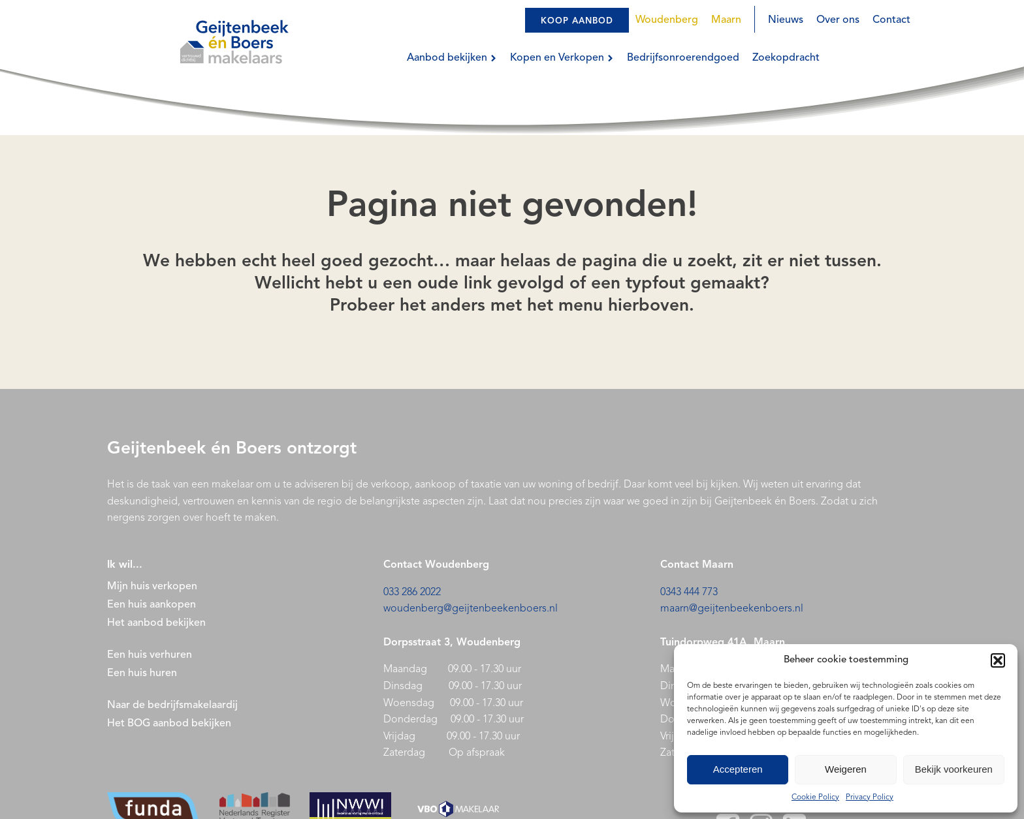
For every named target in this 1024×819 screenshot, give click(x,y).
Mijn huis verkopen (152, 586)
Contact (891, 20)
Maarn (726, 20)
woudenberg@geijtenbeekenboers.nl (470, 609)
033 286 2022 (412, 592)
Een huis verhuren (151, 655)
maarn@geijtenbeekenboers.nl (731, 609)
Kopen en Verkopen (562, 58)
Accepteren (738, 769)
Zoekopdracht (786, 58)
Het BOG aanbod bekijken (169, 724)
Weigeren (846, 769)
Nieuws (785, 20)
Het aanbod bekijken (156, 623)
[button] (997, 660)
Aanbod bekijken (452, 58)
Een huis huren (142, 673)
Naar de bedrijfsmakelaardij (172, 705)
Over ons (837, 20)
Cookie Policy (815, 797)
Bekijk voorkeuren (954, 769)
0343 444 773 (689, 592)
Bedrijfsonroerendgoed (683, 58)
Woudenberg (666, 20)
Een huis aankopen (151, 605)
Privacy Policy (869, 797)
